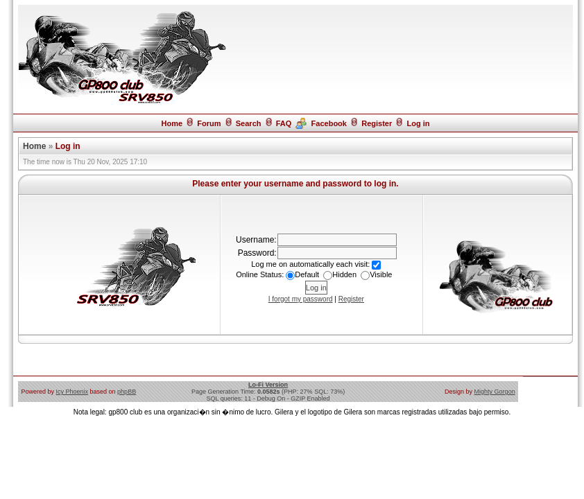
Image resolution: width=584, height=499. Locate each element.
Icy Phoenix (72, 391)
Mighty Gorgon (494, 391)
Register (376, 123)
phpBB (126, 391)
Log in (418, 123)
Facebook (329, 123)
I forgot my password (300, 299)
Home (171, 123)
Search (248, 123)
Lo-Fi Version (268, 384)
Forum (209, 123)
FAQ (284, 123)
